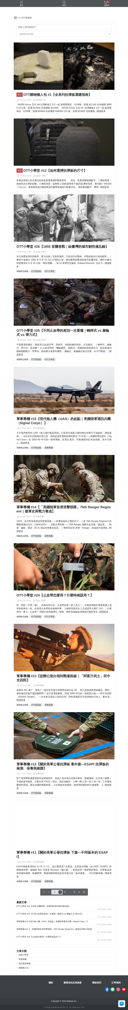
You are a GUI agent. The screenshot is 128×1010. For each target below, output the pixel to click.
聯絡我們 (96, 983)
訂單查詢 (116, 983)
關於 (51, 983)
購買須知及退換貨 (73, 983)
